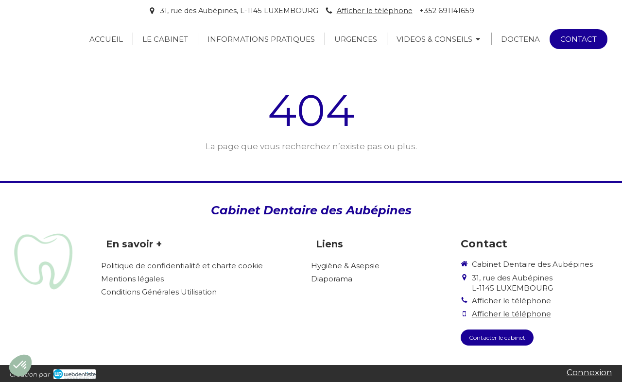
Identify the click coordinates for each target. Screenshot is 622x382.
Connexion (589, 372)
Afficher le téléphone (375, 10)
